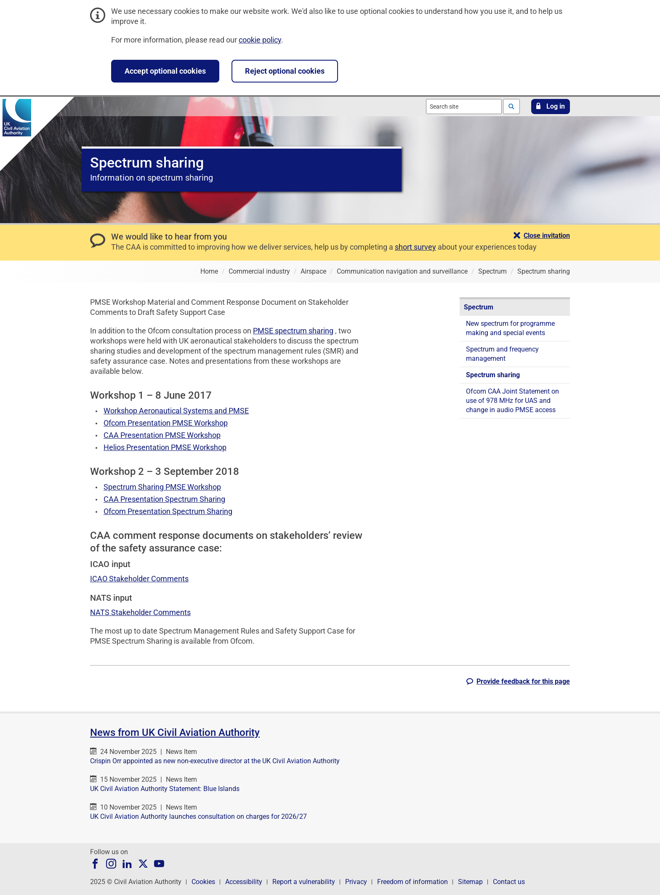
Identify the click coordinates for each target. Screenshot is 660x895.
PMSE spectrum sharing (293, 330)
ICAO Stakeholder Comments (139, 578)
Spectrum (478, 307)
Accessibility (243, 882)
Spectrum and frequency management (502, 353)
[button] (550, 106)
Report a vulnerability (303, 882)
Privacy (356, 882)
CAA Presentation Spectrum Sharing (164, 499)
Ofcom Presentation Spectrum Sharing (168, 511)
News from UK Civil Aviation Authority (175, 732)
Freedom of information (412, 882)
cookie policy (260, 39)
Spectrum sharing (493, 375)
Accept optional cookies (165, 71)
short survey (415, 246)
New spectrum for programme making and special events (510, 328)
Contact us (509, 882)
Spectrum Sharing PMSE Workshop (162, 486)
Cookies (203, 882)
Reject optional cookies (285, 71)
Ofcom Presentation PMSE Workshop (166, 422)
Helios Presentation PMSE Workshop (165, 447)
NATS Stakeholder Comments (140, 612)
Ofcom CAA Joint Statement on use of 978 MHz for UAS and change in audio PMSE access (512, 400)
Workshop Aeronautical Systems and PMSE (176, 410)
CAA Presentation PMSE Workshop (162, 435)
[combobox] (464, 106)
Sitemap (470, 882)
